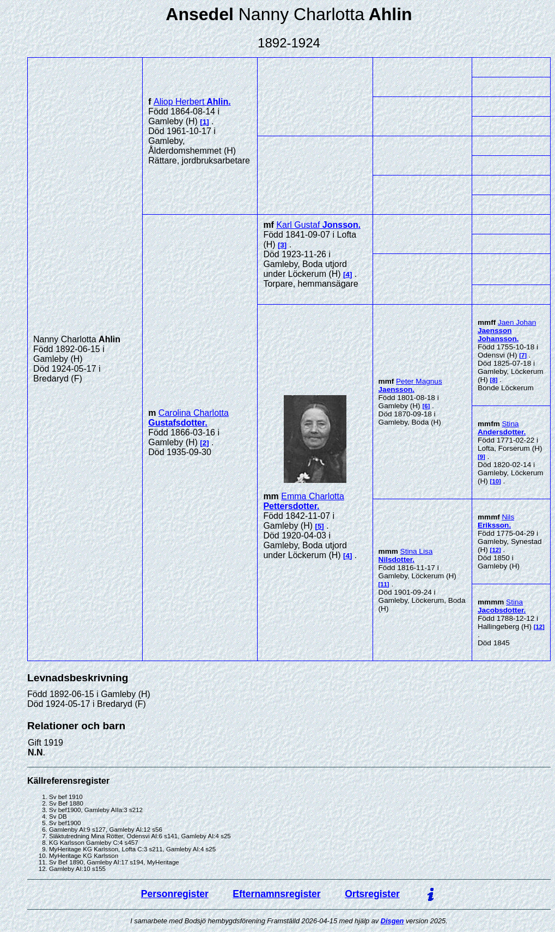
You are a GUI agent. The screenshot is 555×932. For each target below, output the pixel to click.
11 (383, 584)
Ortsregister (372, 893)
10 (495, 481)
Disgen (392, 921)
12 (495, 550)
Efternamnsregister (276, 893)
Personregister (175, 893)
